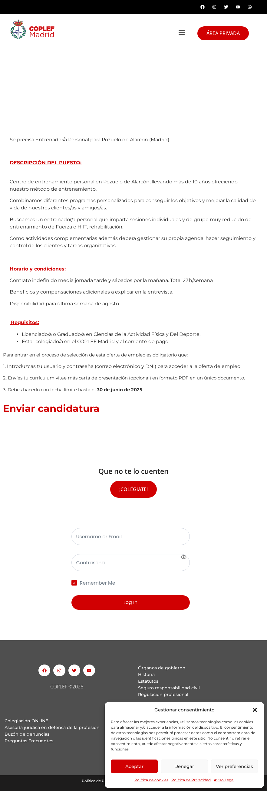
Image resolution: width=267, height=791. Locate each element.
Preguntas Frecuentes (29, 740)
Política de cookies (151, 780)
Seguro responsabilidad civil (169, 688)
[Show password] (184, 557)
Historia (146, 674)
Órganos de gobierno (161, 668)
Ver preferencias (234, 766)
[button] (255, 710)
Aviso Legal (224, 780)
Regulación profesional (163, 694)
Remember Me (97, 583)
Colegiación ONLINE (26, 721)
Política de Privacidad (191, 780)
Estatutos (148, 681)
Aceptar (134, 766)
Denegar (184, 766)
